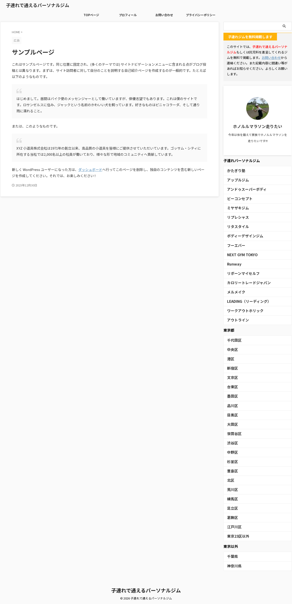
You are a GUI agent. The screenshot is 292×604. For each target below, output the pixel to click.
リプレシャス (236, 217)
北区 (230, 480)
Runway (233, 264)
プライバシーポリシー (200, 15)
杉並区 (231, 461)
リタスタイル (236, 226)
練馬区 (231, 498)
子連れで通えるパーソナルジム (37, 5)
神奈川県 (233, 565)
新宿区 (231, 368)
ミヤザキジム (236, 208)
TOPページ (91, 15)
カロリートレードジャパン (245, 282)
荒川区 (231, 489)
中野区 (231, 452)
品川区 (231, 405)
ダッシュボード (90, 169)
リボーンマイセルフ (240, 273)
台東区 (231, 386)
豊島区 (231, 470)
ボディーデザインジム (241, 236)
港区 (230, 358)
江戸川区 (233, 526)
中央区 (231, 349)
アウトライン (236, 320)
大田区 (231, 424)
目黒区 (231, 414)
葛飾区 (231, 517)
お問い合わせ (164, 15)
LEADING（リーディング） (245, 301)
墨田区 (231, 396)
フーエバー (234, 245)
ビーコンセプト (237, 198)
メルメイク (234, 292)
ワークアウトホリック (242, 310)
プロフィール (128, 15)
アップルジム (236, 180)
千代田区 (233, 340)
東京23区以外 (236, 536)
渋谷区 (231, 442)
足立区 (231, 508)
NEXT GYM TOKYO (240, 254)
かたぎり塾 (234, 170)
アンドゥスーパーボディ (243, 189)
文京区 (231, 377)
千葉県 (231, 556)
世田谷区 (233, 433)
